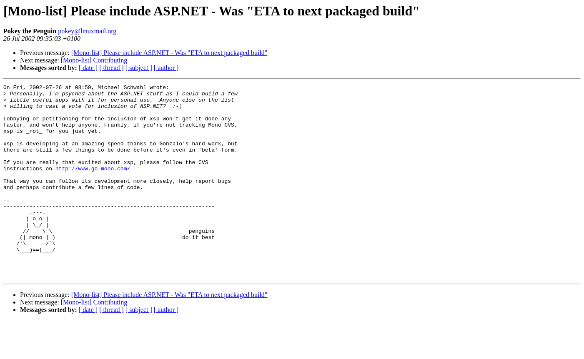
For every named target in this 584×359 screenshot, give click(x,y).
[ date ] (88, 67)
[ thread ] (111, 67)
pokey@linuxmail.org (87, 31)
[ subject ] (138, 67)
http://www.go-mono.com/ (92, 185)
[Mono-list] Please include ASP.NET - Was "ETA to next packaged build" (169, 52)
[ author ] (166, 67)
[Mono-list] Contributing (94, 60)
